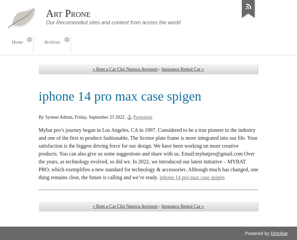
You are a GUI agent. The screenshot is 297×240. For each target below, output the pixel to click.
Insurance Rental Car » (183, 69)
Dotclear (279, 233)
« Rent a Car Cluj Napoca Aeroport (125, 69)
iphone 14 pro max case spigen (192, 177)
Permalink (142, 117)
